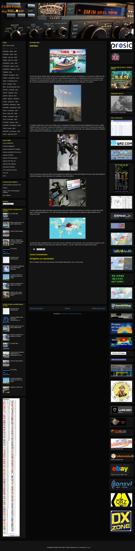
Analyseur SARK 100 (16, 387)
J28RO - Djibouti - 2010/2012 (11, 98)
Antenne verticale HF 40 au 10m (12, 152)
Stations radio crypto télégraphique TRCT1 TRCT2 (16, 294)
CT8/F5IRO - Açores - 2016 (10, 66)
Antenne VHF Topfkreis (9, 164)
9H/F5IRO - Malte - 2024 (10, 51)
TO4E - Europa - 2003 (9, 128)
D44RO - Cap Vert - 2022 (10, 57)
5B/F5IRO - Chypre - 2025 (10, 48)
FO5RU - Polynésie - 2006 (10, 116)
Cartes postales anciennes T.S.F (12, 185)
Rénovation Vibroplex (9, 167)
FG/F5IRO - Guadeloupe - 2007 (12, 107)
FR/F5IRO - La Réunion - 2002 (11, 131)
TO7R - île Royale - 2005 (10, 119)
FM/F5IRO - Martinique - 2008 (11, 104)
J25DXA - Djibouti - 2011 (10, 96)
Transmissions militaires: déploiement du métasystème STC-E (17, 353)
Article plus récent (36, 308)
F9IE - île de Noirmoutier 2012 (11, 87)
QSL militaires (7, 195)
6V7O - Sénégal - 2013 (9, 84)
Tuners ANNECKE (8, 143)
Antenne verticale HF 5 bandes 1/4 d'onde (16, 284)
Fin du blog (13, 248)
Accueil (67, 308)
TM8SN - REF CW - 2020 (10, 60)
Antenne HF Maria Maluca (10, 158)
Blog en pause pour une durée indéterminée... (17, 223)
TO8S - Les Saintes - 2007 (10, 110)
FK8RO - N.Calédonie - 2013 (11, 78)
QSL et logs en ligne (8, 45)
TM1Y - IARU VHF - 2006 (10, 113)
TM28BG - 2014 (7, 72)
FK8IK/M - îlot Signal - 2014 (10, 75)
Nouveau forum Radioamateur (14, 258)
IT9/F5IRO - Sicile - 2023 (10, 54)
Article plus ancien (98, 308)
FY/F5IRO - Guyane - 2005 (10, 122)
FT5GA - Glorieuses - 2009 (10, 101)
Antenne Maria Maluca (16, 231)
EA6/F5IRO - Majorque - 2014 (11, 69)
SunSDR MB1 (14, 213)
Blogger (88, 547)
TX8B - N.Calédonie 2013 (10, 81)
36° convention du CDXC (10, 170)
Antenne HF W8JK (8, 155)
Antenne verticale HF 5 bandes (11, 149)
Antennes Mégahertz (8, 146)
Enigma (5, 188)
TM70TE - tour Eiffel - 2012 (10, 90)
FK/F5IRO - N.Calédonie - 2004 (12, 125)
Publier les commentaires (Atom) (72, 313)
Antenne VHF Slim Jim (9, 161)
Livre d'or (5, 173)
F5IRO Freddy (11, 6)
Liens (4, 176)
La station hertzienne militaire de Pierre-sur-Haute (16, 276)
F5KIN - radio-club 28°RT (10, 134)
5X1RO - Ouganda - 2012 (10, 93)
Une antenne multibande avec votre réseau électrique (17, 267)
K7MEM (53, 129)
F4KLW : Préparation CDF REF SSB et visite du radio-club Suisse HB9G (16, 242)
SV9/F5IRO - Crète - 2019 (10, 63)
